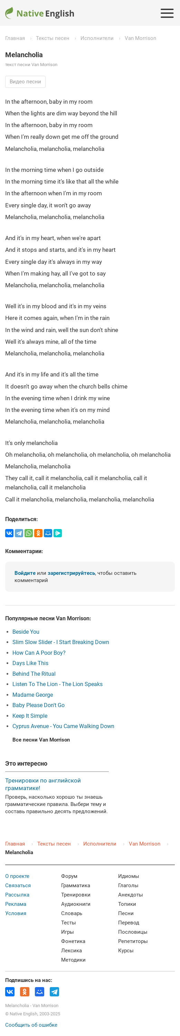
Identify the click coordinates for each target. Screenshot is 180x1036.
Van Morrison (140, 38)
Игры (67, 932)
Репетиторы (133, 941)
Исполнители (97, 38)
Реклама (15, 904)
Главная (15, 38)
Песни (126, 913)
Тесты (68, 923)
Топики (127, 904)
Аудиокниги (76, 904)
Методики (73, 960)
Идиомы (128, 876)
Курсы (126, 950)
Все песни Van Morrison (41, 740)
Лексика (71, 950)
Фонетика (73, 941)
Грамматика (75, 885)
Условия (15, 913)
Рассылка (17, 895)
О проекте (17, 876)
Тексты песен (52, 38)
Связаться (18, 885)
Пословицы (133, 932)
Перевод (128, 923)
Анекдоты (130, 895)
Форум (69, 876)
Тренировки (76, 895)
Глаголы (128, 885)
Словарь (71, 913)
